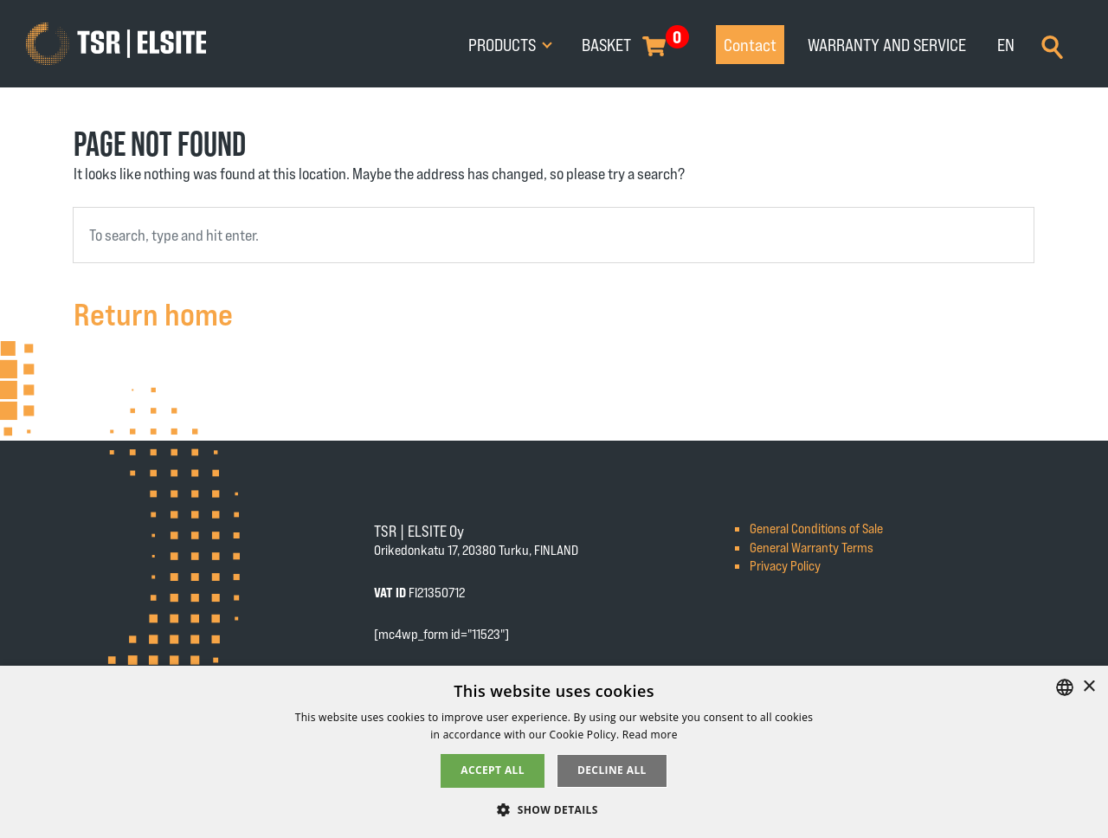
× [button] (1088, 686)
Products (503, 44)
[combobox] (553, 235)
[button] (554, 809)
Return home (153, 313)
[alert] (554, 752)
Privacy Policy (785, 565)
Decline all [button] (612, 770)
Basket (606, 44)
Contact (750, 44)
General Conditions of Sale (816, 527)
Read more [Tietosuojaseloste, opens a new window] (650, 734)
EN (1006, 44)
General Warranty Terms (811, 546)
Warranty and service (887, 44)
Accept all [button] (493, 770)
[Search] (1052, 45)
